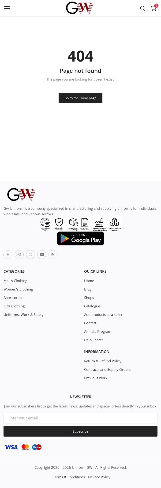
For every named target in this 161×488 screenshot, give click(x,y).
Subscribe (80, 431)
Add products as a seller (103, 314)
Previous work (95, 378)
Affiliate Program (97, 331)
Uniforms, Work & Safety (24, 314)
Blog (87, 289)
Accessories (13, 297)
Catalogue (92, 306)
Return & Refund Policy (102, 361)
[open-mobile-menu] (7, 8)
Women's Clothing (18, 289)
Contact (90, 323)
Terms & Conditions (69, 477)
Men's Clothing (15, 280)
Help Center (93, 339)
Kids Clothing (14, 306)
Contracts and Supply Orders (107, 369)
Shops (89, 297)
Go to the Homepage (80, 98)
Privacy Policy (99, 477)
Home (89, 280)
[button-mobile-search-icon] (142, 8)
